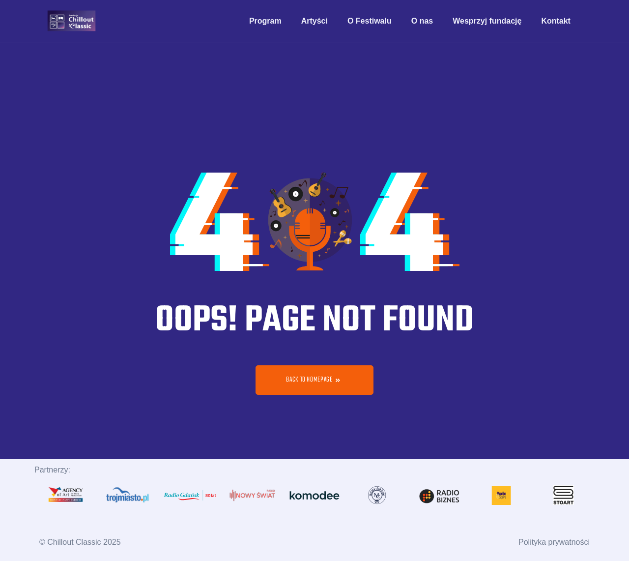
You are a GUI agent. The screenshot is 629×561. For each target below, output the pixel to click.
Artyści (314, 21)
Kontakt (556, 21)
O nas (422, 21)
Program (265, 21)
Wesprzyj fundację (487, 21)
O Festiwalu (369, 21)
